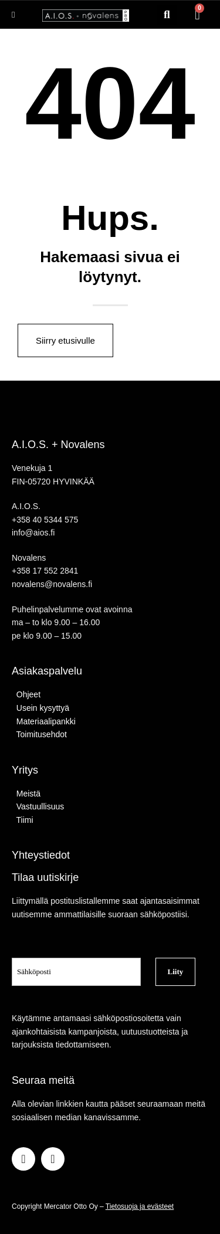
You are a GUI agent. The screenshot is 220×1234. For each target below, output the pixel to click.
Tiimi (24, 820)
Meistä (26, 793)
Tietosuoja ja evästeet (140, 1206)
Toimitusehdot (39, 734)
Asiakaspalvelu (47, 671)
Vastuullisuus (38, 806)
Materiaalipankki (44, 721)
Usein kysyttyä (40, 708)
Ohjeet (26, 694)
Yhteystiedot (41, 855)
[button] (167, 15)
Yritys (25, 770)
